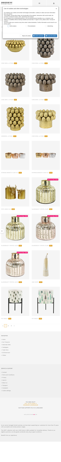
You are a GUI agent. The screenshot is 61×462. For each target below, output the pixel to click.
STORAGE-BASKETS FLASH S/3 (11, 172)
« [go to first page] (2, 325)
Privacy (4, 377)
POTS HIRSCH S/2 (8, 209)
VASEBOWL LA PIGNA (8, 136)
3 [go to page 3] (11, 325)
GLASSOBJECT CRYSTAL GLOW (42, 209)
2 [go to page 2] (8, 325)
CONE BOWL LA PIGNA (9, 63)
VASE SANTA (37, 282)
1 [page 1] (5, 325)
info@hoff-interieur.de (30, 404)
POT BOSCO (6, 318)
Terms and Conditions (8, 374)
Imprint (4, 380)
